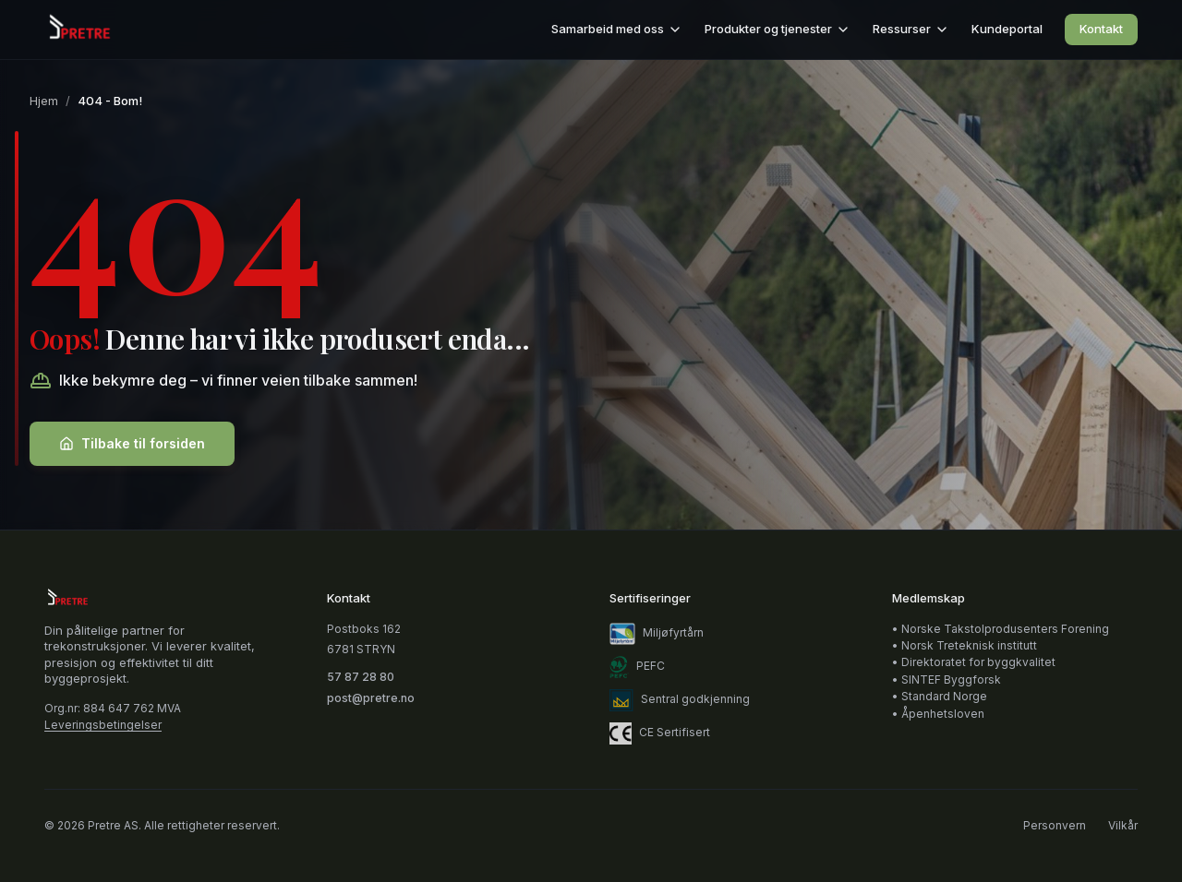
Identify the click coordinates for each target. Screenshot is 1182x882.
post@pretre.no (371, 698)
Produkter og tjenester (777, 29)
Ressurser (911, 29)
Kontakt (1101, 28)
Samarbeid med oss (616, 29)
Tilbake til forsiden (132, 443)
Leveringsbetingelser (103, 725)
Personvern (1054, 825)
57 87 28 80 (360, 677)
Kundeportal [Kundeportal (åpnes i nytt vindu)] (1007, 28)
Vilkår (1123, 825)
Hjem (44, 100)
